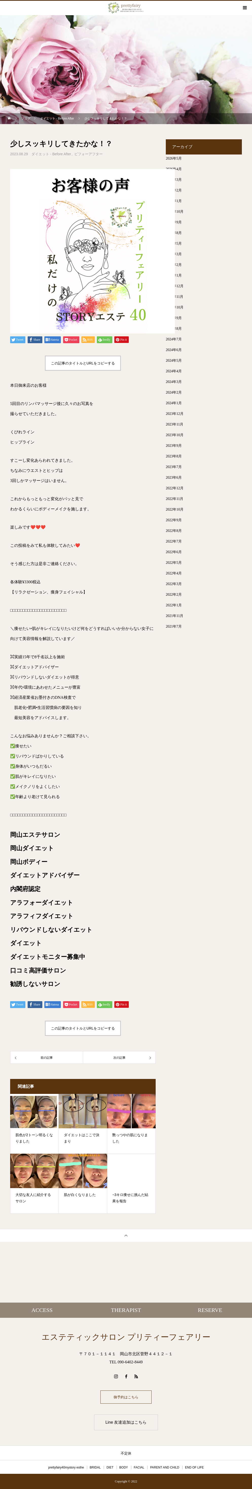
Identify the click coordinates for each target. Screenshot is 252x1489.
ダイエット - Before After (51, 154)
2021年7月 (174, 626)
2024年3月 (174, 382)
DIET (109, 1467)
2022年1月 (174, 605)
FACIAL (139, 1467)
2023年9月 (174, 446)
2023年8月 (174, 456)
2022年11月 (174, 499)
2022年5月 (174, 563)
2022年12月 (175, 488)
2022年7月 (174, 541)
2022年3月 (174, 584)
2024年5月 (174, 360)
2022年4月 (174, 573)
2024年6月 (174, 350)
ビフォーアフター (88, 154)
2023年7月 (174, 467)
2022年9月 (174, 520)
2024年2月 (174, 392)
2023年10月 (175, 435)
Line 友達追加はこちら (126, 1422)
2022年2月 (174, 594)
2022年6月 (174, 552)
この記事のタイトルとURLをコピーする (83, 363)
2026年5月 (174, 158)
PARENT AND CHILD (164, 1467)
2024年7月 (174, 339)
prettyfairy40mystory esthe (66, 1467)
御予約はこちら (126, 1397)
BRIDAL (95, 1467)
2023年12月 (175, 414)
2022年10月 (175, 509)
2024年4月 (174, 371)
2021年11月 (174, 616)
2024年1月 (174, 403)
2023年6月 (174, 477)
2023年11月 (174, 424)
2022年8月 (174, 531)
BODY (123, 1467)
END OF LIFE (194, 1467)
